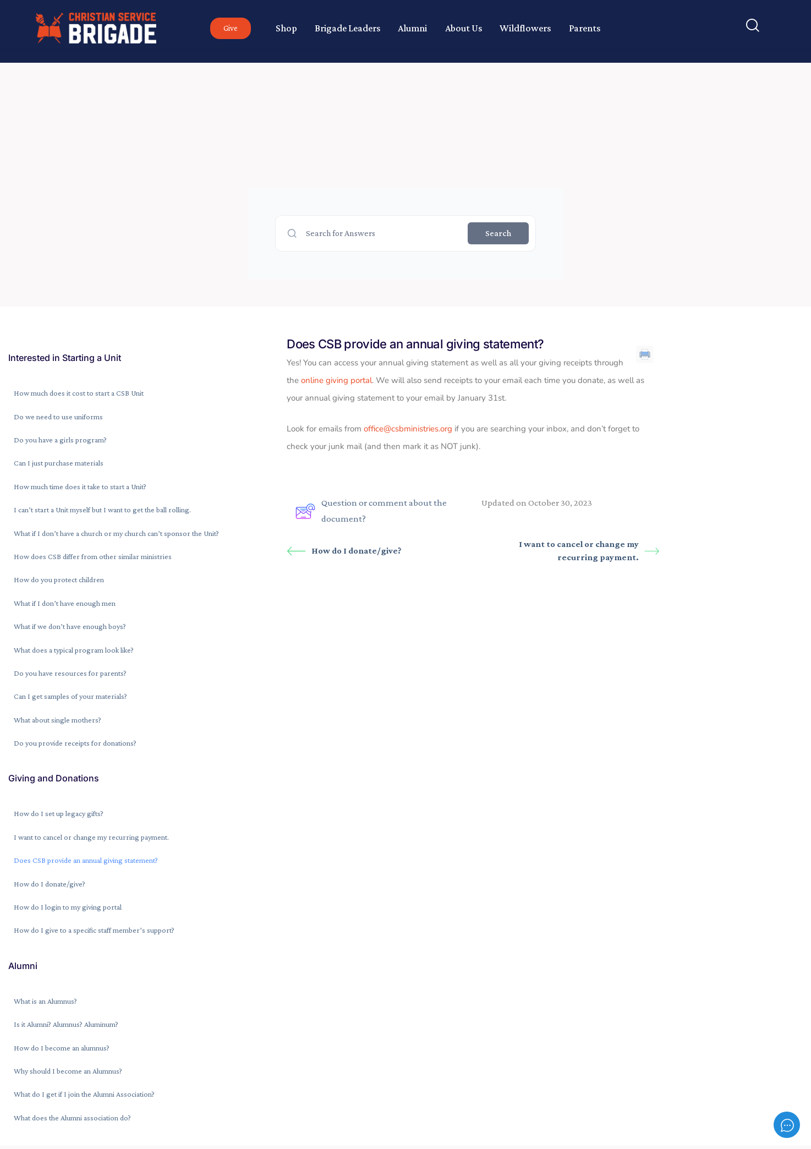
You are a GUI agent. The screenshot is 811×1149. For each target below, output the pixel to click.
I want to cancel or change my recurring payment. (589, 550)
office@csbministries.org (408, 428)
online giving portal (336, 380)
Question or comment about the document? (371, 510)
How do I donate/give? (344, 551)
